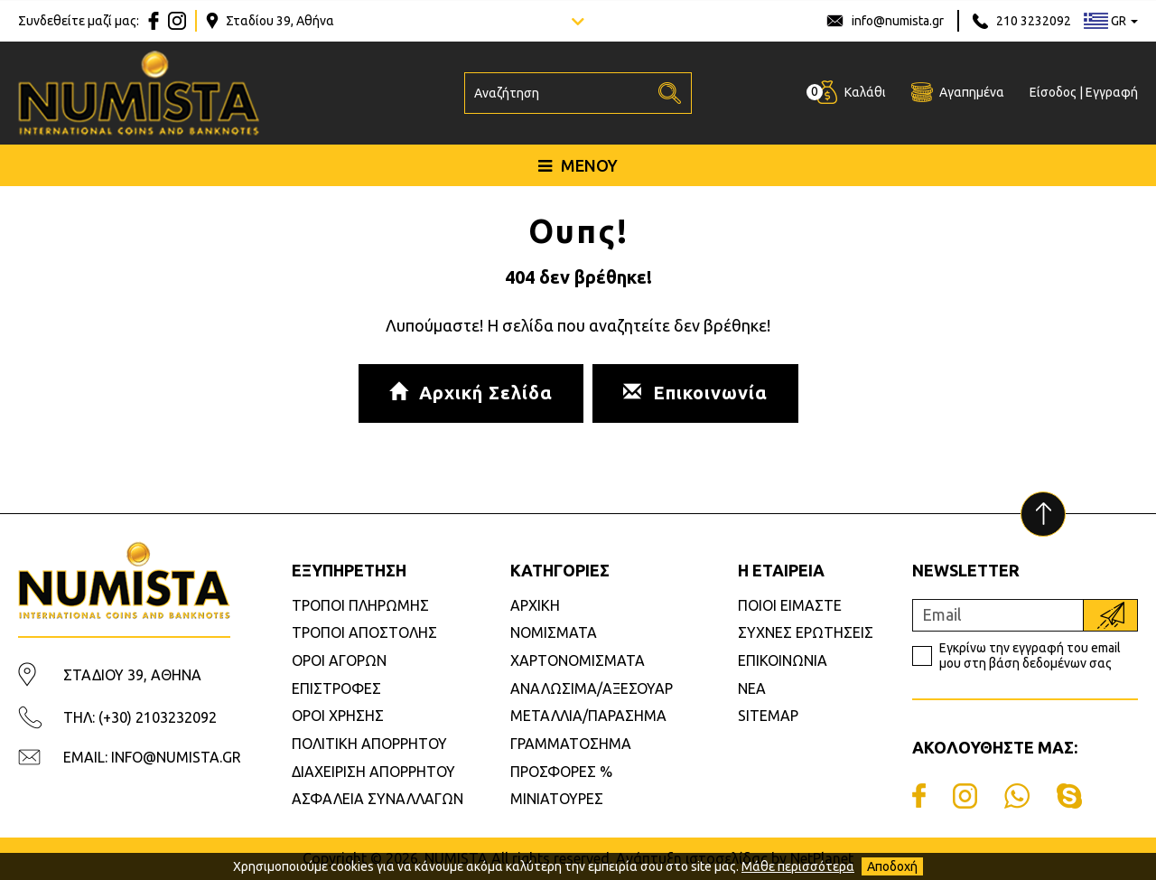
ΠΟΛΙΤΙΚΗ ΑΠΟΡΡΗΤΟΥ (369, 743)
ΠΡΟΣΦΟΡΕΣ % (561, 771)
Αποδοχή (892, 866)
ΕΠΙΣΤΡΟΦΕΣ (336, 688)
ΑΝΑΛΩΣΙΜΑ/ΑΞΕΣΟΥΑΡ (591, 688)
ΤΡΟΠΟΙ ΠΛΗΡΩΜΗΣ (360, 605)
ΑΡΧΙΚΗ (535, 605)
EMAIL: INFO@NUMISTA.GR (152, 757)
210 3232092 (1033, 21)
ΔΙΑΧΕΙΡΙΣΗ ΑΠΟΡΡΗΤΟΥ (373, 771)
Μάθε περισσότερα (797, 866)
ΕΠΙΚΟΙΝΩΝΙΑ (782, 660)
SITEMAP (768, 715)
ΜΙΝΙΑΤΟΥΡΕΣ (556, 799)
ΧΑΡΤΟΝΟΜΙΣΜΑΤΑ (577, 660)
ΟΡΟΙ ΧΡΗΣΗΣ (338, 715)
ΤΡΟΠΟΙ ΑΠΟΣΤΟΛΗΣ (364, 632)
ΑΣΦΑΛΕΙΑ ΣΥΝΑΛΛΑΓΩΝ (377, 799)
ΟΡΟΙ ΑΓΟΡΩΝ (339, 660)
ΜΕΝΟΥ (578, 165)
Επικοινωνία (695, 392)
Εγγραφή (1112, 92)
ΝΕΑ (752, 688)
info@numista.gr (898, 21)
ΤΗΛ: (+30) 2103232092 (140, 717)
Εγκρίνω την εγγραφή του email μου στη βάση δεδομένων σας (1030, 655)
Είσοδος (1053, 92)
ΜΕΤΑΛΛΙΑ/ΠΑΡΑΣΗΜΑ (588, 715)
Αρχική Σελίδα (471, 392)
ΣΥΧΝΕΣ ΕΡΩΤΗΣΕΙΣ (805, 632)
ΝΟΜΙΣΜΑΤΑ (553, 632)
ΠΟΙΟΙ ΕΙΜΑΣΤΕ (790, 605)
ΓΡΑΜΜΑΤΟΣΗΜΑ (570, 743)
